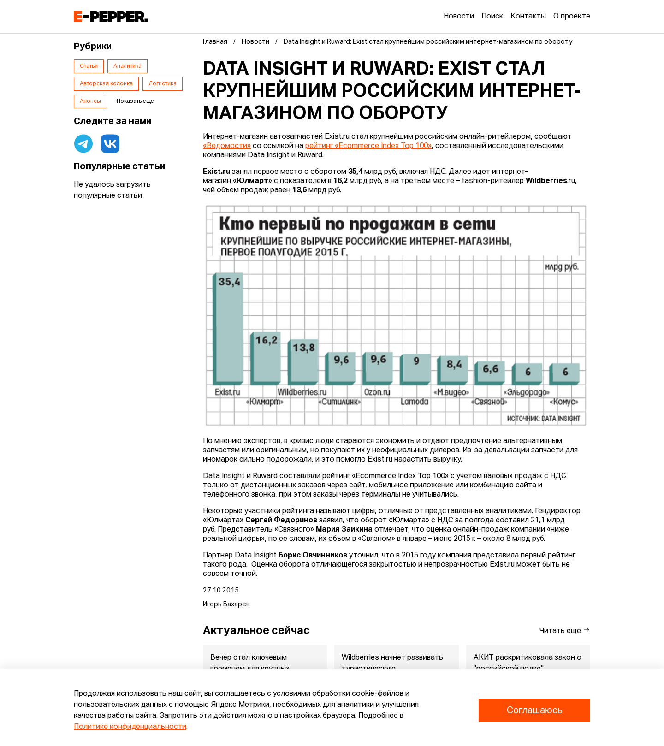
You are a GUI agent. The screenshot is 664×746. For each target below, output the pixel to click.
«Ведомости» (227, 146)
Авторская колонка (106, 84)
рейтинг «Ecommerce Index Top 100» (368, 146)
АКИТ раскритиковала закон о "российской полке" (527, 663)
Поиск (492, 16)
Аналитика (127, 66)
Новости (459, 16)
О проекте (571, 16)
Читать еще (565, 630)
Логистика (162, 84)
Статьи (89, 66)
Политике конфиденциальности (130, 727)
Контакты (528, 16)
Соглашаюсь (534, 710)
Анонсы (90, 101)
